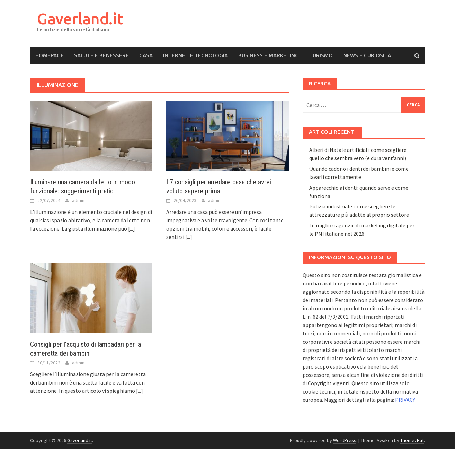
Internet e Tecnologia (195, 55)
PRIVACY (405, 399)
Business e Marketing (268, 55)
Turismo (321, 55)
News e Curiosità (367, 55)
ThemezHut (412, 440)
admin (78, 200)
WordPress (344, 440)
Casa (146, 55)
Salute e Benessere (101, 55)
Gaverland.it (80, 18)
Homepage (49, 55)
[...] (131, 228)
